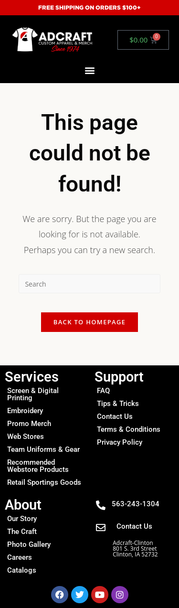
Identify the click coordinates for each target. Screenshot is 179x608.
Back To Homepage (89, 322)
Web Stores (25, 436)
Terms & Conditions (128, 429)
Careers (19, 557)
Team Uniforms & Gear (43, 449)
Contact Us (115, 416)
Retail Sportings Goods (44, 482)
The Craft (22, 531)
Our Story (22, 518)
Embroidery (25, 410)
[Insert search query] (89, 283)
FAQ (103, 390)
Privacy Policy (119, 442)
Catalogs (21, 570)
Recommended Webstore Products (38, 466)
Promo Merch (29, 423)
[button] (89, 70)
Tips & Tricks (118, 403)
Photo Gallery (29, 544)
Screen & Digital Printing (33, 394)
